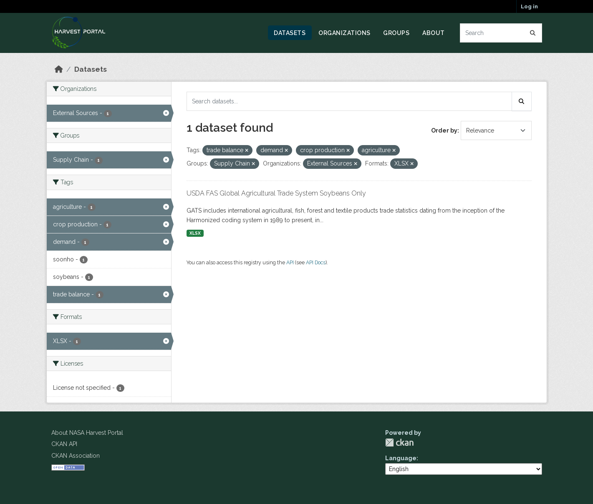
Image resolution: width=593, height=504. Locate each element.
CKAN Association (75, 455)
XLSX (195, 233)
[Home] (59, 69)
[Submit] (533, 33)
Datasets (289, 33)
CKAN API (64, 444)
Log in (529, 6)
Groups (396, 33)
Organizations (344, 33)
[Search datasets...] (501, 33)
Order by (444, 130)
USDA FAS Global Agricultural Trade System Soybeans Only (276, 193)
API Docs (316, 262)
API (290, 262)
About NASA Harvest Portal (87, 432)
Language (400, 458)
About (433, 33)
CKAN (399, 442)
